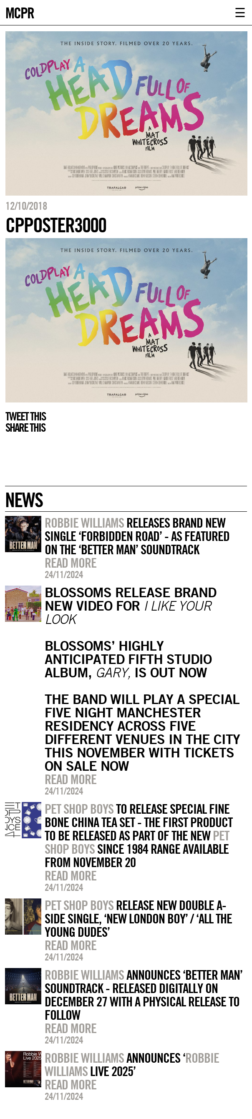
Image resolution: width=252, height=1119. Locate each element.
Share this (25, 427)
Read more (70, 562)
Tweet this (25, 416)
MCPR (19, 12)
